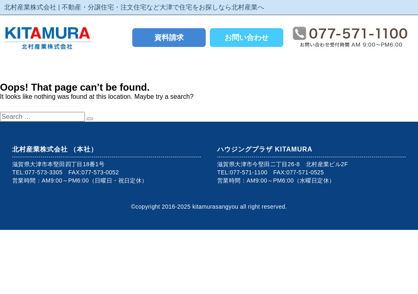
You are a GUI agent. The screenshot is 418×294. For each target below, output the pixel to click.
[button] (209, 71)
